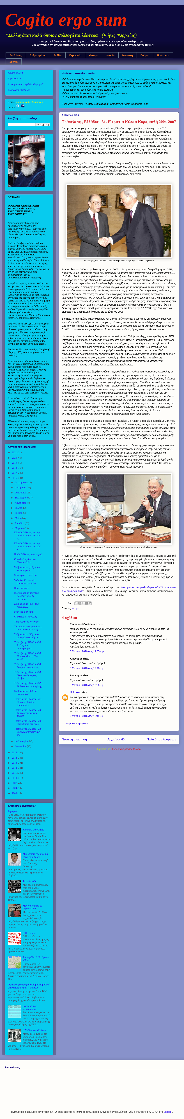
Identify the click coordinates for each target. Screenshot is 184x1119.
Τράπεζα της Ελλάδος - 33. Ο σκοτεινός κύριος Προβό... (28, 675)
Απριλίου (20, 523)
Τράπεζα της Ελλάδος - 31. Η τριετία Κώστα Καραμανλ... (28, 702)
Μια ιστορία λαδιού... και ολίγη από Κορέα (36, 855)
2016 (15, 478)
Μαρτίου (19, 528)
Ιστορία (110, 55)
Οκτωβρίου (21, 492)
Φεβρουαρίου (22, 741)
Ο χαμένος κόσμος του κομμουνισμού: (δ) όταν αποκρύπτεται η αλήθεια (29, 986)
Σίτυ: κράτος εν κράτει (25, 575)
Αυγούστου (21, 503)
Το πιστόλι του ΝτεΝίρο (26, 621)
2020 (15, 457)
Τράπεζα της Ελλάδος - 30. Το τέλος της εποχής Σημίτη (28, 713)
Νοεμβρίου (21, 487)
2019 (15, 462)
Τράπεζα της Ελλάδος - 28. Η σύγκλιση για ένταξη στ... (28, 731)
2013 (15, 762)
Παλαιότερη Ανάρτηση (161, 739)
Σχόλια (14, 61)
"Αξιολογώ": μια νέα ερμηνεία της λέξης (25, 582)
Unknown (75, 692)
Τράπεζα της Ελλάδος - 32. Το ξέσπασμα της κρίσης (28, 685)
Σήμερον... (13, 811)
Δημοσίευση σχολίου (77, 723)
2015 (15, 752)
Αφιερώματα (14, 78)
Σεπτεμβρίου (21, 497)
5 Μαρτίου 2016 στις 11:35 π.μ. (87, 651)
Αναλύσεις (16, 55)
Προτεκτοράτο (21, 588)
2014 (15, 757)
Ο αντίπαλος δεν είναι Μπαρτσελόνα (25, 561)
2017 (15, 473)
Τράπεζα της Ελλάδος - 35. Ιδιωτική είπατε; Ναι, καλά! (28, 656)
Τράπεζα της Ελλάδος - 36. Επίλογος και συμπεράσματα (28, 645)
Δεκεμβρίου (21, 482)
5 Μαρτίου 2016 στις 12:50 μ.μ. (87, 685)
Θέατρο (93, 55)
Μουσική (127, 55)
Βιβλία (58, 55)
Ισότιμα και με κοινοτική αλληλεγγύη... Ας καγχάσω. (26, 596)
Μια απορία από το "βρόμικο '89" (32, 907)
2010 (15, 778)
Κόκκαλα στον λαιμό (33, 829)
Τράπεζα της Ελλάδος (19, 90)
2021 (15, 452)
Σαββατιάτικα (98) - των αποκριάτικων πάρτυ (26, 636)
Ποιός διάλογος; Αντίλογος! (28, 554)
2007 (15, 783)
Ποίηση (145, 55)
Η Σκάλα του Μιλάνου (34, 1030)
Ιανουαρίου (21, 746)
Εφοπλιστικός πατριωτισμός (30, 1007)
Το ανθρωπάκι (30, 881)
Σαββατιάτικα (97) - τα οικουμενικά (25, 692)
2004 (15, 788)
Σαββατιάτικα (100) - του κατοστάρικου (27, 569)
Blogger (168, 1111)
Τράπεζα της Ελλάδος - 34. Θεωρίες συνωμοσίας (28, 666)
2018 (15, 467)
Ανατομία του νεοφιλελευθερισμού (25, 84)
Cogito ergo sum (66, 20)
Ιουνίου (19, 513)
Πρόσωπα (163, 55)
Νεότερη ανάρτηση (74, 739)
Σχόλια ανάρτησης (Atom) (126, 749)
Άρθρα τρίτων (38, 55)
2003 (15, 793)
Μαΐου (18, 518)
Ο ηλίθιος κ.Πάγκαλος (25, 616)
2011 (14, 773)
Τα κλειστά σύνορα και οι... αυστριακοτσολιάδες (28, 628)
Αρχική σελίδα (116, 739)
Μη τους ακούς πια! (24, 611)
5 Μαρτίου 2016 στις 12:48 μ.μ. (87, 668)
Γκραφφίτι (75, 55)
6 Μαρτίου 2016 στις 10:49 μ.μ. (87, 716)
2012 (15, 767)
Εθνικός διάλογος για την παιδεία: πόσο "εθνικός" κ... (27, 535)
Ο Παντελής (29, 933)
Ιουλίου (19, 508)
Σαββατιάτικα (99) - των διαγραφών (26, 605)
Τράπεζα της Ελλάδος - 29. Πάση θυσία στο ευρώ (28, 722)
